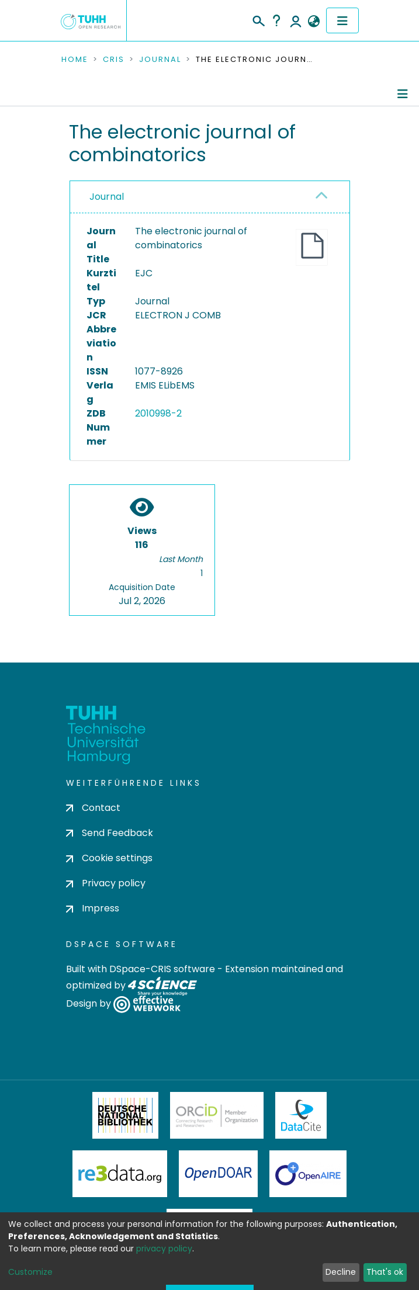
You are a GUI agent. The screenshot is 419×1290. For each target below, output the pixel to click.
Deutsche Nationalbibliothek (125, 1115)
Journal (160, 59)
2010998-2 (158, 413)
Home (74, 59)
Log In (296, 20)
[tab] (209, 197)
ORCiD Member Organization (217, 1115)
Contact (93, 807)
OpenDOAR (218, 1174)
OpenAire (308, 1173)
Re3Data (119, 1173)
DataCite (301, 1115)
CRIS (113, 59)
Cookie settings (109, 858)
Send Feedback (109, 833)
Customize (30, 1272)
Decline (340, 1272)
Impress (92, 908)
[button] (314, 22)
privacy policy (164, 1248)
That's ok (384, 1272)
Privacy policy (106, 883)
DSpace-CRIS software (162, 969)
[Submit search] (258, 19)
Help (276, 20)
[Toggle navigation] (342, 20)
